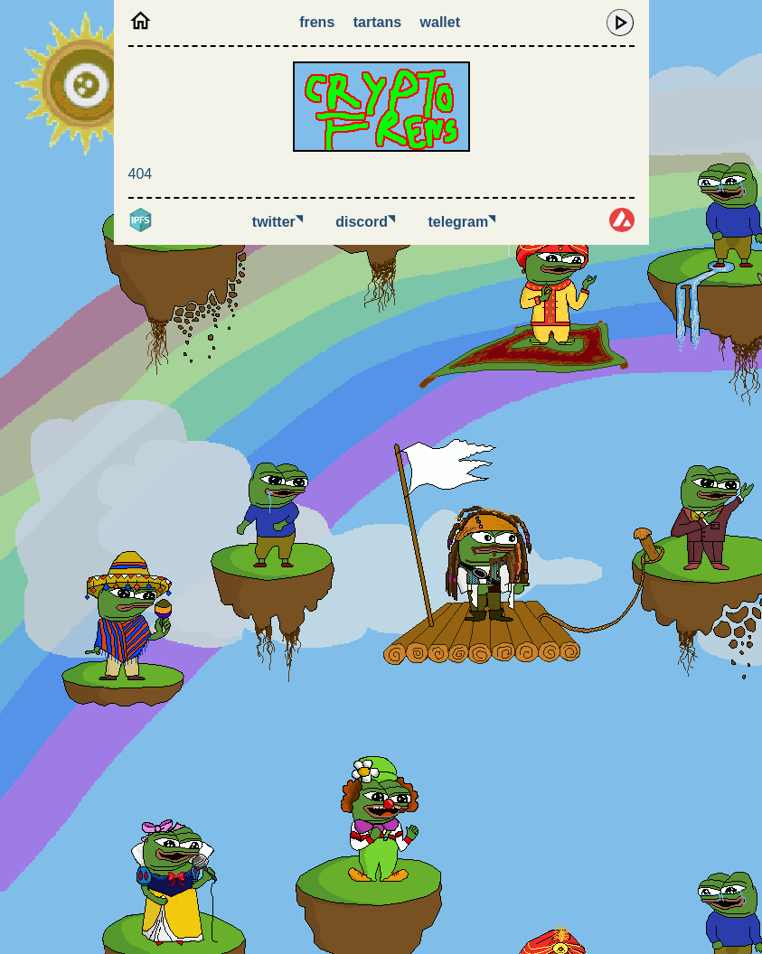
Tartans (377, 22)
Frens (316, 22)
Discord (365, 221)
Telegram (462, 221)
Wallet (440, 22)
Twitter (277, 221)
